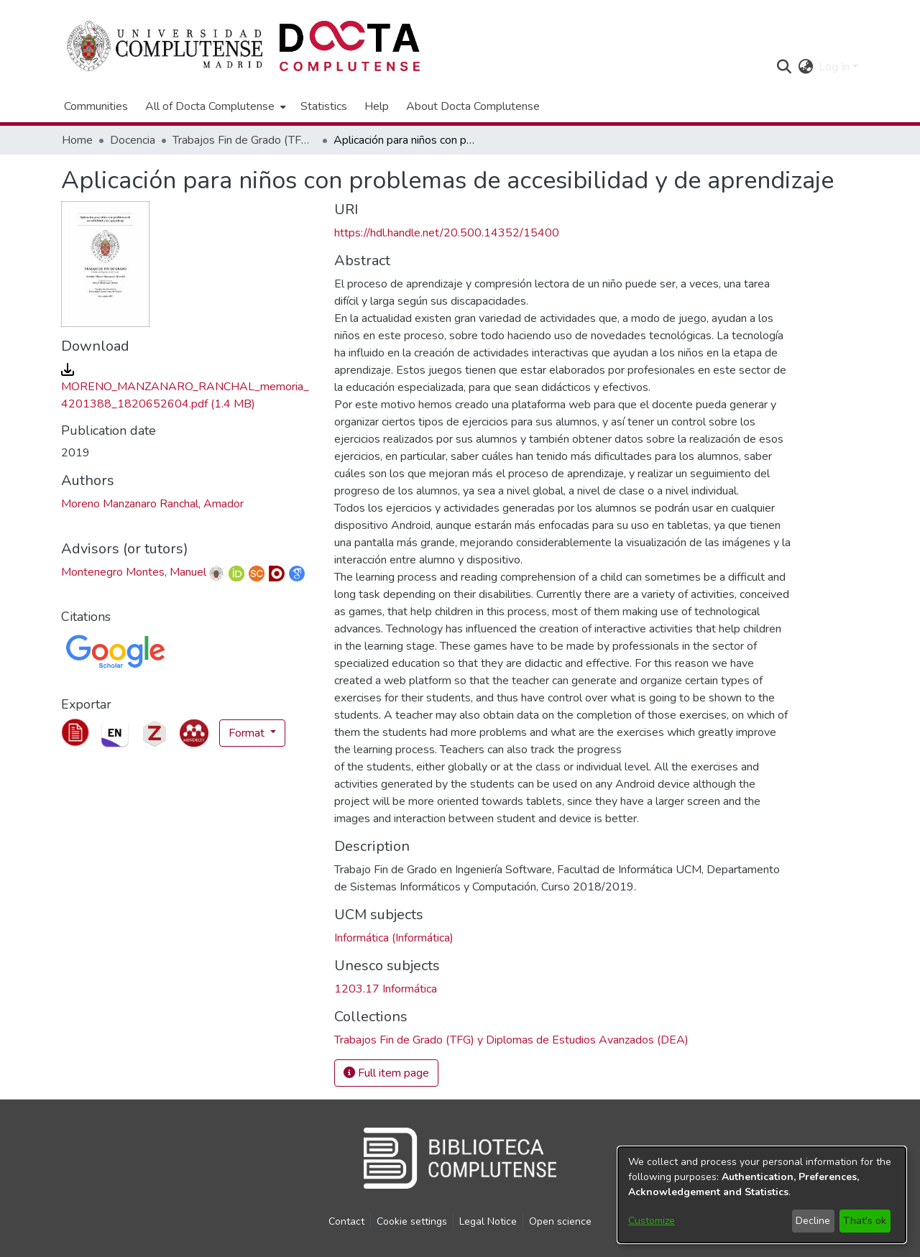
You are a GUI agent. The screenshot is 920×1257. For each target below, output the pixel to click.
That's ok (864, 1221)
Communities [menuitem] (96, 106)
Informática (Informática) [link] (394, 938)
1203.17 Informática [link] (385, 989)
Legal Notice (488, 1221)
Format (248, 733)
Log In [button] (835, 67)
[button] (784, 66)
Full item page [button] (386, 1073)
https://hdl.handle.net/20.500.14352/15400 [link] (446, 233)
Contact (346, 1221)
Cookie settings (412, 1221)
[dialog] (762, 1195)
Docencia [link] (132, 140)
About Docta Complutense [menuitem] (473, 106)
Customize (651, 1221)
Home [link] (77, 140)
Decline (813, 1221)
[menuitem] (214, 106)
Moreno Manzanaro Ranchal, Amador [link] (152, 504)
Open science (560, 1221)
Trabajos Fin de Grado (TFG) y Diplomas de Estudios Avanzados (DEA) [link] (244, 140)
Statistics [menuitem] (323, 106)
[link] (185, 387)
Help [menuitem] (376, 106)
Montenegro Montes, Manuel (133, 572)
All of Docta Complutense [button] (210, 106)
